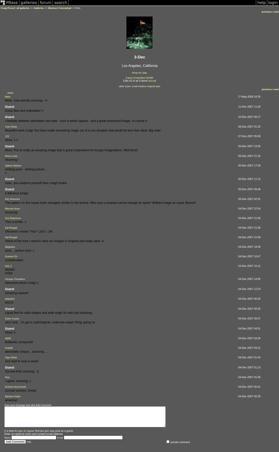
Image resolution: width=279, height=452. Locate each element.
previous (267, 11)
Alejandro (10, 247)
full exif (152, 81)
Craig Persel (8, 8)
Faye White (11, 357)
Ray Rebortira (12, 199)
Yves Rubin (11, 126)
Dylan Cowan (12, 318)
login (20, 435)
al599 (8, 338)
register (31, 435)
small (134, 86)
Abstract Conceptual (60, 8)
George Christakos (15, 279)
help (29, 445)
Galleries (39, 8)
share (10, 92)
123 (7, 136)
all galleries (23, 8)
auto (158, 86)
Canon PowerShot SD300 (139, 77)
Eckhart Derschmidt (15, 387)
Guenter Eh (11, 256)
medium (142, 86)
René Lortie (11, 156)
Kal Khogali (11, 227)
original (151, 86)
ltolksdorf (10, 298)
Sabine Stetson (13, 165)
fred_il (8, 266)
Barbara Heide (12, 396)
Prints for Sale (139, 72)
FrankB (9, 348)
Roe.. (8, 377)
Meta (7, 96)
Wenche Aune (12, 208)
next (276, 11)
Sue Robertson (13, 218)
